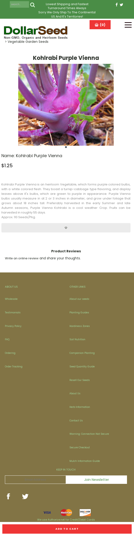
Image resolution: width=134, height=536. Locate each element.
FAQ (7, 339)
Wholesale (11, 299)
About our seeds (79, 299)
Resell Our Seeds (79, 380)
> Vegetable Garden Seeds (26, 41)
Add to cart (67, 529)
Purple (20, 184)
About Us (74, 393)
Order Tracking (13, 366)
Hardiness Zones (79, 326)
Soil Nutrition (77, 339)
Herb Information (79, 407)
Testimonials (13, 312)
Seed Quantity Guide (82, 366)
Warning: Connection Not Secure (89, 434)
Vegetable (68, 184)
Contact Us (76, 420)
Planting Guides (79, 312)
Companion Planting (82, 353)
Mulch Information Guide (84, 461)
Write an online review (22, 258)
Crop (103, 208)
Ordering (10, 353)
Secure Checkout (79, 447)
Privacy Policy (13, 326)
